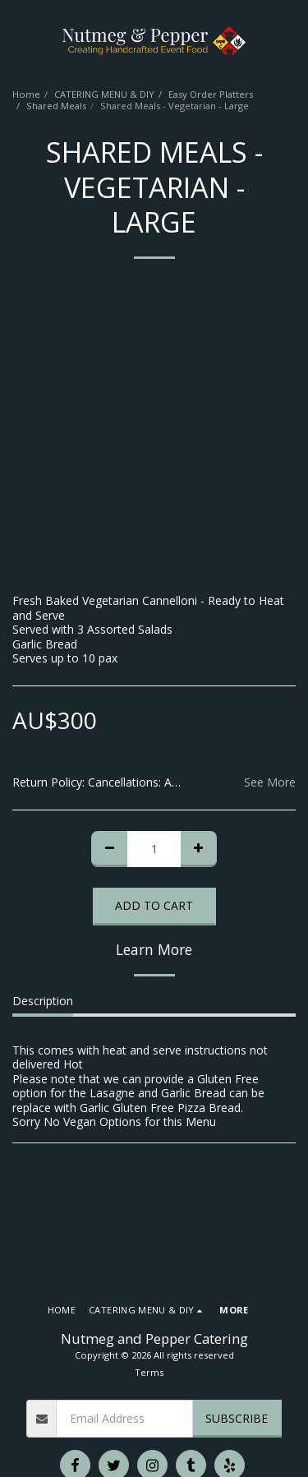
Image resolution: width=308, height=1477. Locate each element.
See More (270, 782)
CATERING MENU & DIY (104, 94)
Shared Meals (56, 105)
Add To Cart (154, 905)
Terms (149, 1372)
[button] (18, 40)
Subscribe (236, 1418)
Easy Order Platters (210, 94)
